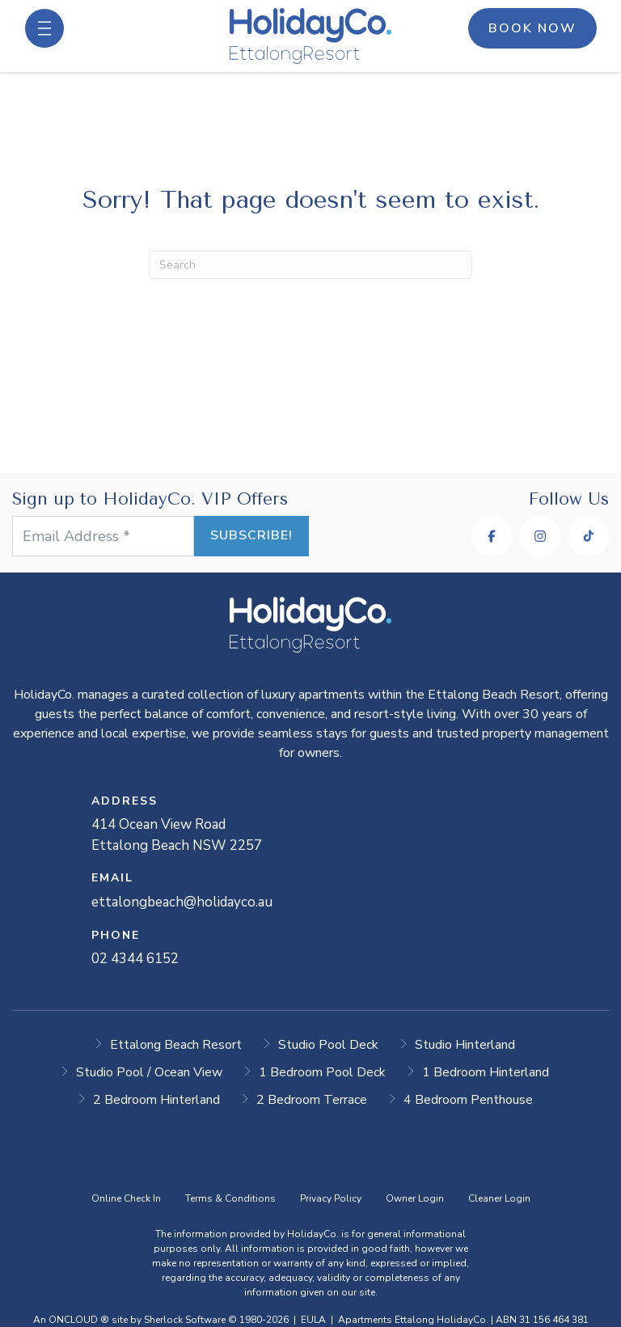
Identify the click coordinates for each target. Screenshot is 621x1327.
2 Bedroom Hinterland (156, 1100)
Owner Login (415, 1198)
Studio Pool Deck (328, 1045)
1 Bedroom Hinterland (485, 1072)
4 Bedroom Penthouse (468, 1100)
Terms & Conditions (230, 1198)
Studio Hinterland (465, 1045)
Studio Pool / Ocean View (149, 1072)
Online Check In (126, 1198)
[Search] (310, 265)
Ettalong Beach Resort (176, 1045)
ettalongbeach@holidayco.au (181, 902)
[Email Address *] (103, 536)
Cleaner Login (499, 1198)
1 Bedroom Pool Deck (322, 1072)
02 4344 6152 (135, 958)
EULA (313, 1319)
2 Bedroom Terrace (311, 1100)
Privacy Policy (330, 1198)
